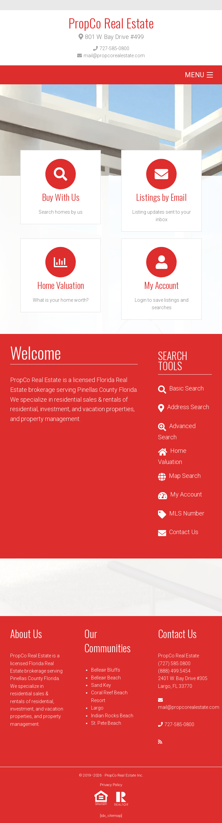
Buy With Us (61, 197)
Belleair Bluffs (105, 670)
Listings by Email (161, 197)
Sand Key (101, 685)
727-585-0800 (114, 48)
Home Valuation (60, 285)
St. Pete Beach (106, 723)
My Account (161, 285)
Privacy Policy (111, 785)
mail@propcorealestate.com (114, 55)
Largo (97, 708)
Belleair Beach (106, 677)
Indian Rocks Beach (112, 715)
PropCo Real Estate (111, 22)
